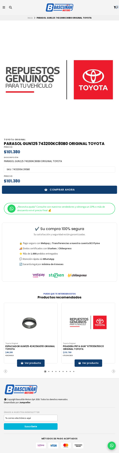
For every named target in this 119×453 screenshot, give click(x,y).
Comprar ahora (59, 190)
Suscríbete (30, 426)
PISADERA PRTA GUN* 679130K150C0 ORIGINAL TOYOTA (83, 347)
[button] (5, 371)
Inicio (30, 17)
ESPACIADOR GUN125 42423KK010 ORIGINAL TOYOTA (30, 347)
